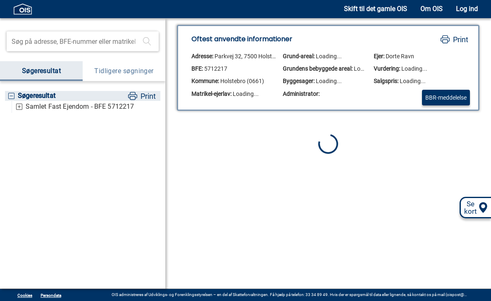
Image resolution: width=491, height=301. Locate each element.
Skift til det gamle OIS (375, 9)
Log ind (467, 9)
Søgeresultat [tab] (41, 71)
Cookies (24, 295)
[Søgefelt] (76, 41)
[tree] (82, 102)
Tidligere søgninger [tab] (124, 71)
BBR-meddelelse (446, 97)
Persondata (51, 295)
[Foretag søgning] (147, 41)
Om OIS (431, 9)
